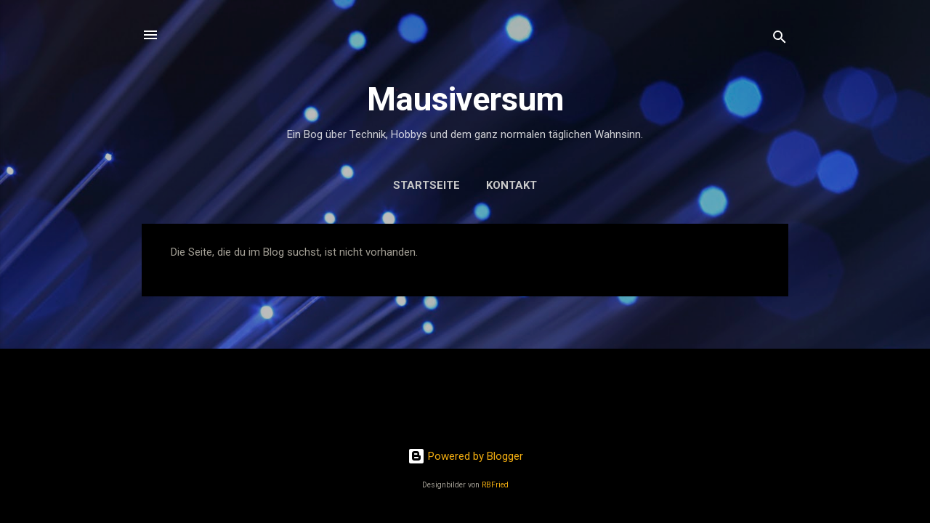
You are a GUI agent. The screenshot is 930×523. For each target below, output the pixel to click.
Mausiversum (465, 99)
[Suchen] (779, 39)
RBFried (495, 485)
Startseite (426, 185)
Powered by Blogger (465, 456)
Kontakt (511, 185)
